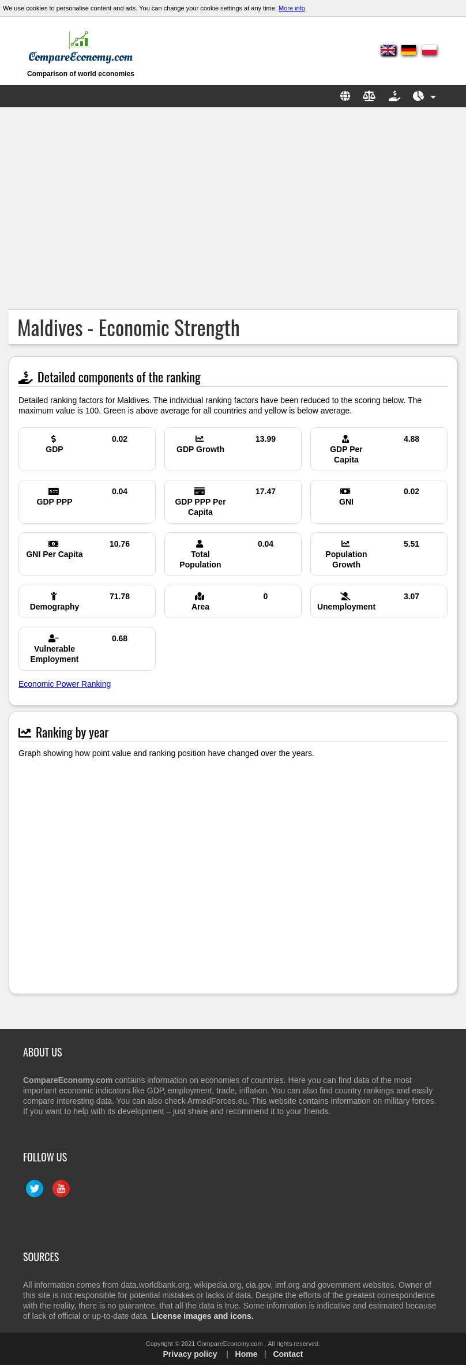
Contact (288, 1354)
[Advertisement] (233, 208)
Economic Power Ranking (64, 684)
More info (292, 8)
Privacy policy (190, 1354)
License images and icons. (202, 1316)
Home (246, 1354)
